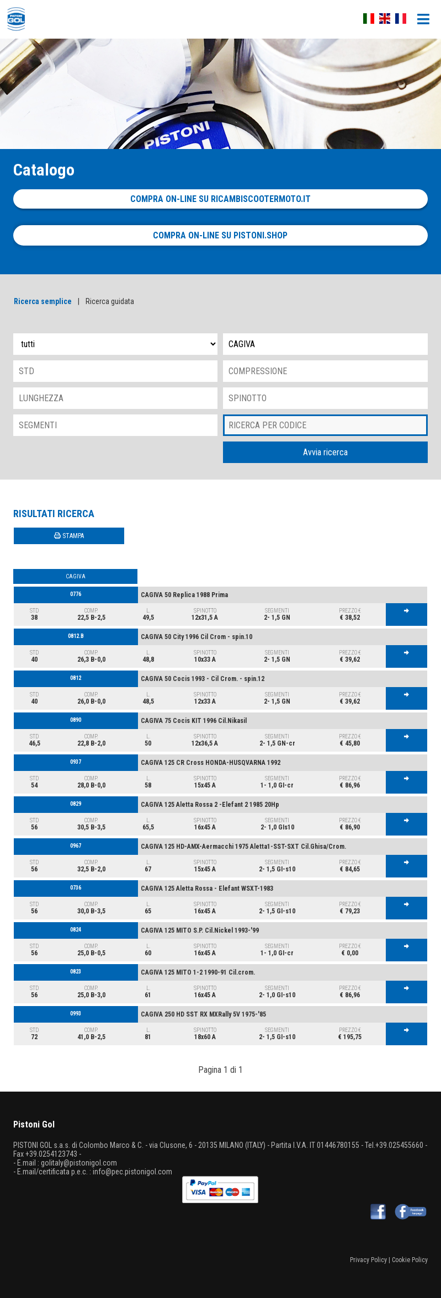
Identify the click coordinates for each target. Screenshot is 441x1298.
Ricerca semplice (43, 301)
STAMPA (69, 536)
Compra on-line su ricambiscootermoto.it (220, 199)
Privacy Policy (368, 1260)
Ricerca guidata (110, 301)
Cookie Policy (410, 1260)
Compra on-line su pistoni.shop (220, 235)
